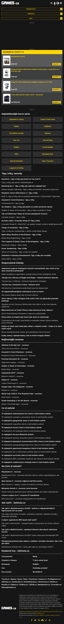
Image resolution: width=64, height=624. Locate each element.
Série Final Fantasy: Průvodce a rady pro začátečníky (24, 314)
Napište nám (40, 613)
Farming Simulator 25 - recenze (15, 359)
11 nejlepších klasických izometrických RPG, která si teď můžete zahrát (31, 441)
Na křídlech (37, 572)
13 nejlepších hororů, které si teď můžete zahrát (22, 427)
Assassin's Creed (16, 119)
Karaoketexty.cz (30, 582)
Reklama (22, 611)
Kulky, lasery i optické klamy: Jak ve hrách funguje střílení (26, 335)
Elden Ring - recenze (10, 369)
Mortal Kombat (16, 161)
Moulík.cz (5, 585)
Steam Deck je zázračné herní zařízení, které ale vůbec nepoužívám (30, 492)
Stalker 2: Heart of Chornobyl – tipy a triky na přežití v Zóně (26, 210)
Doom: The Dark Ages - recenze (15, 404)
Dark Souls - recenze (10, 397)
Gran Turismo (47, 161)
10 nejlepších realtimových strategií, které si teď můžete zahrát (28, 462)
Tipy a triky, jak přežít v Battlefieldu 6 (17, 182)
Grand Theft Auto (47, 119)
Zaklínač (47, 126)
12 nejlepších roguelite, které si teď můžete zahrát (23, 424)
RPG (30, 18)
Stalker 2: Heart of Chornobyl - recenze (18, 366)
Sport (20, 579)
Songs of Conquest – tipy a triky (15, 228)
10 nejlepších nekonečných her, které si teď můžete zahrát (26, 414)
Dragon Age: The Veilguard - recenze (17, 387)
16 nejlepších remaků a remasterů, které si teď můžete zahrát (27, 417)
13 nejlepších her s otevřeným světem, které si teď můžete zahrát (29, 452)
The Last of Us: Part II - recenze (15, 349)
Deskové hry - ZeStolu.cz (15, 551)
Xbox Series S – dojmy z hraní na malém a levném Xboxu (25, 484)
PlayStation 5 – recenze (11, 472)
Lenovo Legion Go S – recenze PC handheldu (20, 495)
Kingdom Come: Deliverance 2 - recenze (19, 355)
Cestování (33, 579)
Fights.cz (14, 585)
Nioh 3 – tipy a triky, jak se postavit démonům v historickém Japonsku (31, 196)
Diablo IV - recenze (10, 380)
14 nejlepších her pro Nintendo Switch (18, 434)
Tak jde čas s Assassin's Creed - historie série (21, 285)
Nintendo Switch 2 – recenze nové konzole (19, 488)
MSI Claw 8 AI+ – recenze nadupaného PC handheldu (24, 499)
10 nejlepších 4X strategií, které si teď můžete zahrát (24, 431)
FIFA (16, 154)
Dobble (36, 564)
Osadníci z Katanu (9, 560)
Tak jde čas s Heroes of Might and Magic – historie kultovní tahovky (30, 278)
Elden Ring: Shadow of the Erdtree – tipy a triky (21, 235)
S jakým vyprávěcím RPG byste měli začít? (19, 520)
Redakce (28, 611)
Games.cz (42, 579)
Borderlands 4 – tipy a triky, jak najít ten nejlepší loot (24, 186)
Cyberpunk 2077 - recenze (13, 373)
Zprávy (13, 579)
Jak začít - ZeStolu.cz (13, 502)
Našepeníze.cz (44, 585)
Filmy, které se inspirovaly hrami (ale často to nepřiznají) (25, 317)
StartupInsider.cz (9, 587)
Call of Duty (48, 140)
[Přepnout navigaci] (54, 3)
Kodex (49, 611)
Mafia (16, 126)
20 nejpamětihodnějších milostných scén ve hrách (23, 292)
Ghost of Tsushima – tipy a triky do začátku (20, 252)
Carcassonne (7, 556)
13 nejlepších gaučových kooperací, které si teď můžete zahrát (28, 448)
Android (31, 13)
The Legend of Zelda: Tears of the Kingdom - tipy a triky (25, 241)
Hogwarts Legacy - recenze (13, 362)
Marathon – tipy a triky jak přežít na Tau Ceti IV (21, 179)
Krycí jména (7, 572)
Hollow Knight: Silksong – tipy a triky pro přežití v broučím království (30, 189)
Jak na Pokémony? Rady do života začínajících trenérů (24, 214)
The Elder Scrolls (16, 133)
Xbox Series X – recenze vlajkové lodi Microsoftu (22, 481)
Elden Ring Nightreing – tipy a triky (16, 238)
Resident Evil (47, 154)
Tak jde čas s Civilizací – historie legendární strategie (24, 281)
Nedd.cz (53, 582)
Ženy (25, 579)
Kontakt (55, 611)
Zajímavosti (31, 9)
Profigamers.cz (54, 579)
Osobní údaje (42, 611)
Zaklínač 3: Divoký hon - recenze (15, 345)
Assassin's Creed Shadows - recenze (17, 352)
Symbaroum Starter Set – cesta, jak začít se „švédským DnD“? (27, 547)
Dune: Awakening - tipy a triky (14, 248)
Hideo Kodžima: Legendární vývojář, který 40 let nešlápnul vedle (29, 274)
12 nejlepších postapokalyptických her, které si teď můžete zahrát (29, 445)
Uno (3, 568)
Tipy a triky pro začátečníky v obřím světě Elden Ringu (24, 231)
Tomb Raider (47, 147)
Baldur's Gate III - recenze (12, 376)
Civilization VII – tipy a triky (13, 203)
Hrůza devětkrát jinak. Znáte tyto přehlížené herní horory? (26, 332)
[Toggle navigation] (60, 3)
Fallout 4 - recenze (9, 390)
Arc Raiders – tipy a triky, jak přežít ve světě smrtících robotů (27, 207)
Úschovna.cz (43, 582)
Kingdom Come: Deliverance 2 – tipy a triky (20, 193)
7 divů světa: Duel (40, 560)
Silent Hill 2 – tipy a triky (12, 259)
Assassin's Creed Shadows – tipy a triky (18, 200)
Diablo (16, 147)
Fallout (48, 133)
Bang (35, 556)
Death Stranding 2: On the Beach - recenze (20, 401)
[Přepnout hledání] (51, 3)
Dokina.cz (23, 585)
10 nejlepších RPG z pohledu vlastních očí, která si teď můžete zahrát (30, 459)
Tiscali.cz (5, 579)
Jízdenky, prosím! (40, 568)
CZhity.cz (33, 585)
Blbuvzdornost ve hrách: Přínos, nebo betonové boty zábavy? (27, 310)
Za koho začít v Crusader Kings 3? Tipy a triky (21, 221)
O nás (60, 611)
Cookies (34, 611)
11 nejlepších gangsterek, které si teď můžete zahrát (23, 421)
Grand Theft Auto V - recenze (14, 383)
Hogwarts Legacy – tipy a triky (14, 245)
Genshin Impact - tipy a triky (13, 217)
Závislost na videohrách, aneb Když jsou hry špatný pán (25, 288)
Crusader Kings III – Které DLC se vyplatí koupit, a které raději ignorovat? (32, 224)
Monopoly (6, 564)
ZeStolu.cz (6, 582)
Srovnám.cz (56, 585)
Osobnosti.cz (17, 582)
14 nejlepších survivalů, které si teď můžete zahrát (23, 455)
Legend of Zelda (16, 168)
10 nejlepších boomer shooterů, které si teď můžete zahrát (26, 438)
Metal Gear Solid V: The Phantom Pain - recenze (22, 394)
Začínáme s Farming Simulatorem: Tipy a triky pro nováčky (26, 255)
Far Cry (16, 140)
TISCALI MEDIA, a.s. (40, 615)
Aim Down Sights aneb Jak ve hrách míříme (20, 295)
